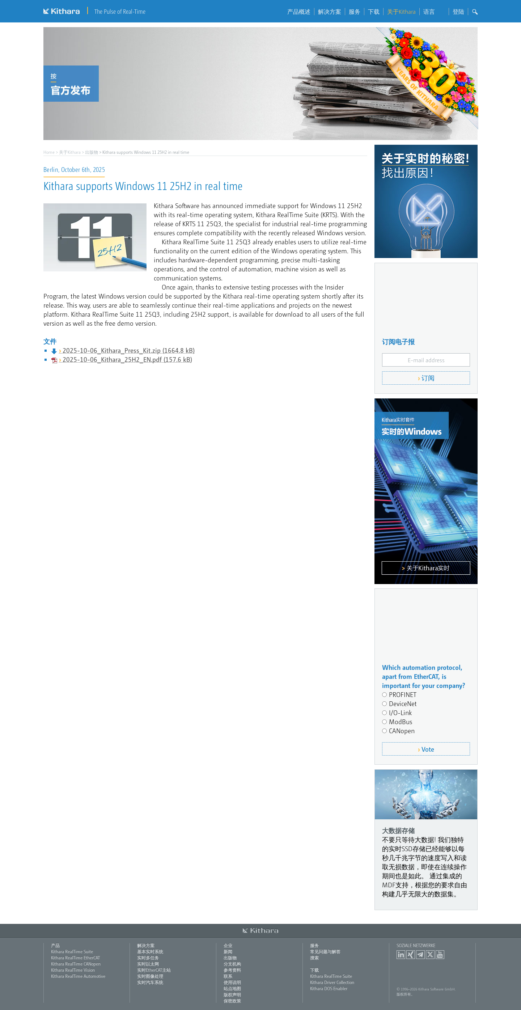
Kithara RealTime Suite (72, 951)
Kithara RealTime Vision (73, 970)
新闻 (228, 951)
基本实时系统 (150, 951)
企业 (228, 945)
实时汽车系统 (150, 982)
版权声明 (232, 994)
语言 (434, 11)
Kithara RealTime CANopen (76, 964)
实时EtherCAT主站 (154, 970)
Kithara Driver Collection (332, 982)
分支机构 (232, 964)
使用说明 (232, 982)
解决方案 (329, 11)
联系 (228, 976)
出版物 (91, 152)
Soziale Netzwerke (416, 945)
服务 (354, 11)
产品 (55, 945)
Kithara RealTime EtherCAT (75, 957)
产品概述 (298, 11)
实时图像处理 (150, 976)
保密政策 (232, 1000)
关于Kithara (401, 11)
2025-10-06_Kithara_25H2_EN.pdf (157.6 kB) (127, 359)
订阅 (428, 377)
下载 (374, 11)
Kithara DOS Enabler (328, 988)
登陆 (458, 11)
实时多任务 (148, 957)
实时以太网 (148, 964)
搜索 (314, 957)
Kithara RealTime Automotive (78, 976)
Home (49, 152)
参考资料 (232, 970)
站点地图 (232, 988)
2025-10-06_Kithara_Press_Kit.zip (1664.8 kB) (129, 350)
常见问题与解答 (325, 951)
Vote (428, 749)
